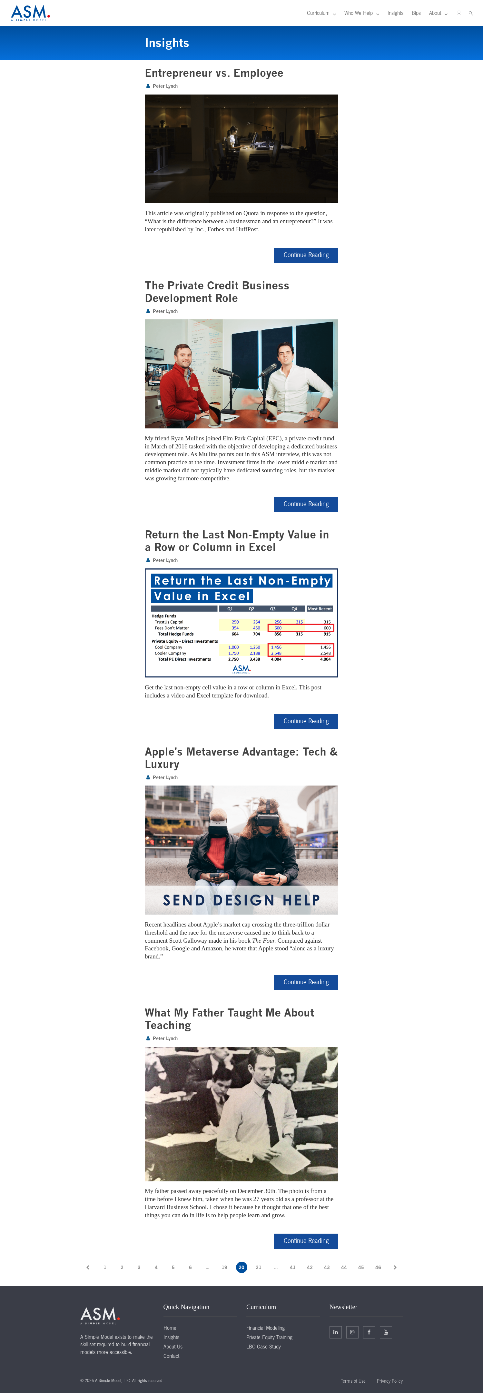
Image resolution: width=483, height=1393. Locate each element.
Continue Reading (306, 254)
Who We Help (358, 13)
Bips (416, 13)
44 (344, 1266)
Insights (395, 13)
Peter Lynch (165, 86)
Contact (171, 1355)
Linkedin (335, 1331)
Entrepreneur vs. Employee (214, 72)
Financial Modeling (265, 1327)
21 (258, 1266)
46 (378, 1266)
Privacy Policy (390, 1380)
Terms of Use (353, 1380)
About (435, 13)
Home (169, 1327)
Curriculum (318, 13)
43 (327, 1266)
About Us (172, 1346)
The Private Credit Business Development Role (217, 291)
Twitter (352, 1331)
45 (361, 1266)
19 (224, 1266)
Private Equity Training (269, 1336)
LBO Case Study (263, 1346)
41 (293, 1266)
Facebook (369, 1331)
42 (310, 1266)
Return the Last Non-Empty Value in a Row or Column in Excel (237, 540)
